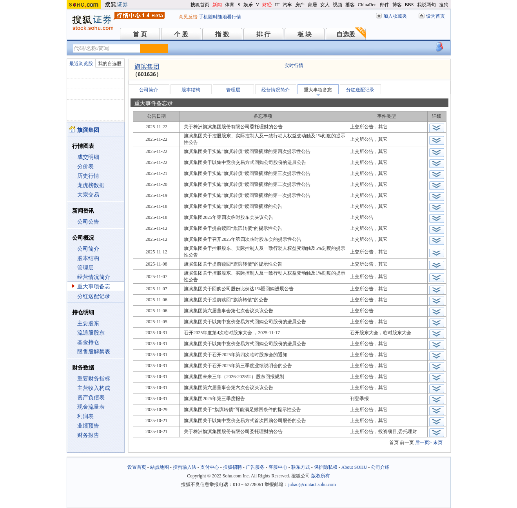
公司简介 (88, 249)
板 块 (305, 34)
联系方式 (300, 467)
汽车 (287, 4)
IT (277, 4)
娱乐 (248, 4)
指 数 (222, 34)
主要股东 (88, 323)
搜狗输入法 (184, 467)
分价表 (85, 166)
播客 (350, 4)
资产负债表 (91, 398)
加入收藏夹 (395, 16)
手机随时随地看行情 (220, 17)
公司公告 (88, 222)
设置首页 (136, 467)
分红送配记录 (93, 296)
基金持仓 (88, 342)
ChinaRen (367, 4)
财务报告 (88, 435)
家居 (312, 4)
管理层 (85, 268)
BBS (409, 4)
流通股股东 (91, 333)
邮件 (384, 4)
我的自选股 (110, 63)
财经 (267, 4)
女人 (325, 4)
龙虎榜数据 (91, 185)
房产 (300, 4)
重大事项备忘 (93, 287)
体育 (229, 4)
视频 (337, 4)
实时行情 (294, 65)
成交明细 (88, 157)
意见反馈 (188, 17)
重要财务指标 (93, 379)
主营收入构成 (93, 388)
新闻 (217, 4)
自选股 (345, 34)
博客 (397, 4)
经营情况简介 (93, 277)
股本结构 (88, 258)
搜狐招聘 (232, 467)
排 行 (263, 34)
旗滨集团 (147, 66)
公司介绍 (380, 467)
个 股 (181, 34)
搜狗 (443, 4)
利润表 (85, 416)
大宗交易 (88, 195)
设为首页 (435, 16)
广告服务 (255, 467)
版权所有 (320, 476)
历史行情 (88, 176)
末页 (438, 442)
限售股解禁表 (93, 352)
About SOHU (354, 467)
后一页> (423, 442)
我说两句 (426, 4)
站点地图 (159, 467)
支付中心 (209, 467)
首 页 (140, 34)
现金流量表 (91, 407)
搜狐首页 (199, 4)
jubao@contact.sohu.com (312, 484)
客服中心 (277, 467)
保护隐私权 (325, 467)
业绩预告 (88, 426)
